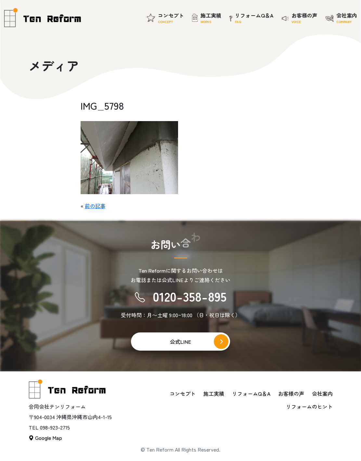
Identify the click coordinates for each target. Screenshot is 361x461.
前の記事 (95, 206)
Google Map (45, 438)
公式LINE (180, 341)
